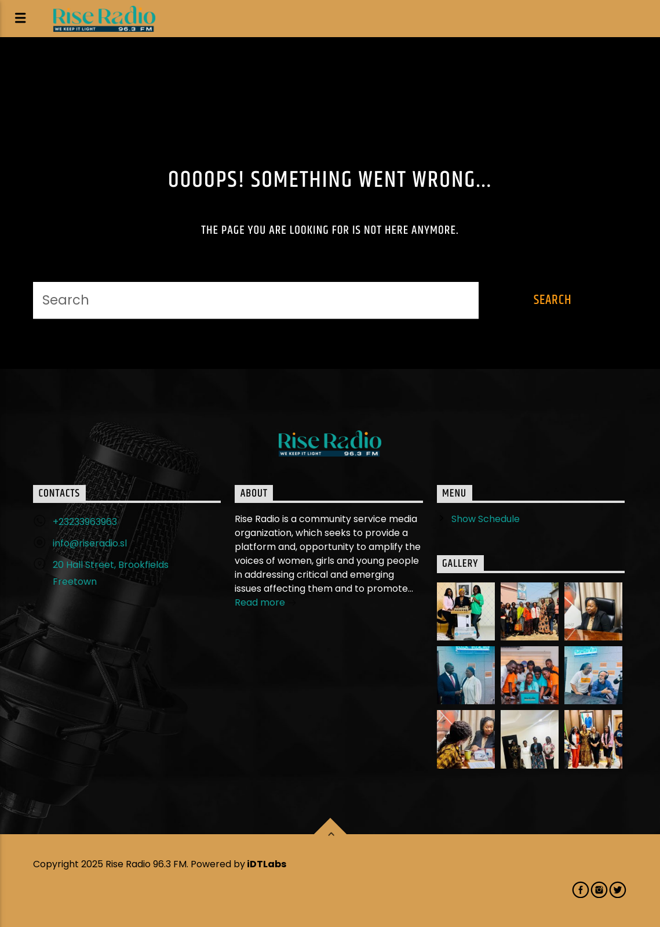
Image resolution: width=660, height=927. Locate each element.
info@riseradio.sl (90, 543)
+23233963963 (85, 521)
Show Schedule (485, 519)
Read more (266, 603)
